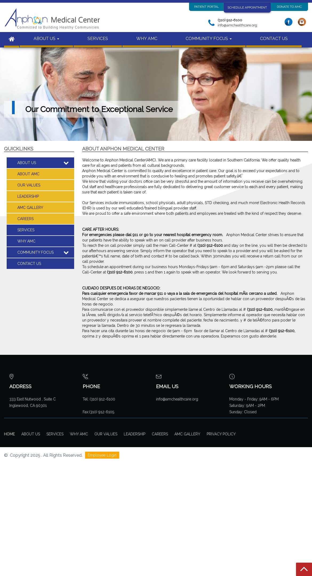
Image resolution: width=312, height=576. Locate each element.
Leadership (28, 196)
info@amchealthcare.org (177, 399)
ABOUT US (46, 38)
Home (9, 434)
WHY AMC (146, 38)
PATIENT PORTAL (206, 7)
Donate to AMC (289, 7)
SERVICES (97, 38)
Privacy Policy (221, 434)
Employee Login (102, 455)
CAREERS (25, 219)
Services (54, 434)
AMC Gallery (30, 207)
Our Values (28, 185)
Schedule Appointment (247, 7)
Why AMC (79, 434)
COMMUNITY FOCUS (209, 38)
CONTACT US (274, 38)
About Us (30, 434)
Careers (160, 434)
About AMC (28, 174)
